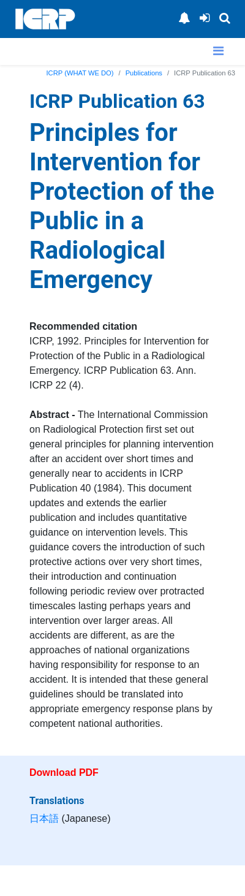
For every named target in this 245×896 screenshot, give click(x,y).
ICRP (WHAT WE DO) (80, 73)
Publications (144, 73)
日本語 (44, 818)
